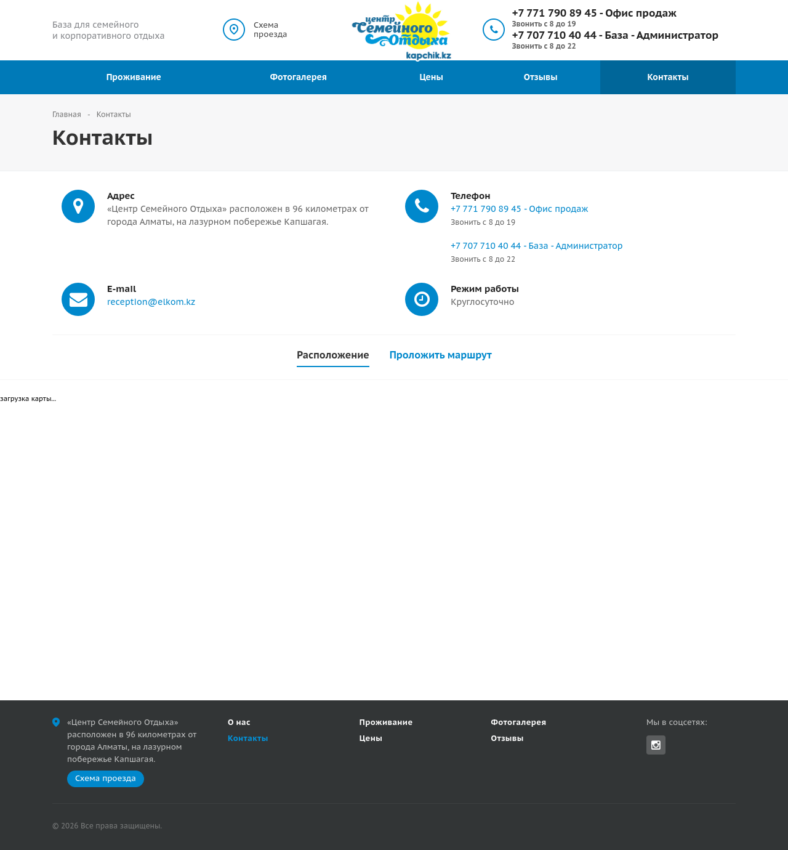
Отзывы (541, 77)
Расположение (333, 355)
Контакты (667, 77)
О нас (239, 722)
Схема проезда (270, 29)
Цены (431, 77)
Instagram (656, 745)
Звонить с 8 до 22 (544, 46)
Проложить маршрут (441, 355)
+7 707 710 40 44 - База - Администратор (615, 35)
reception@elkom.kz (151, 301)
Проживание (134, 77)
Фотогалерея (298, 77)
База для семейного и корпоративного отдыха (108, 30)
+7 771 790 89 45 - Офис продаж (594, 12)
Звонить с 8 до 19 (544, 23)
